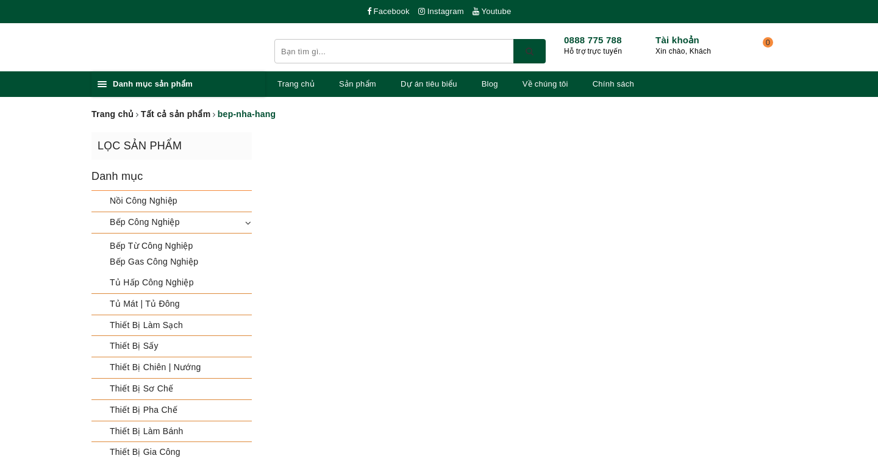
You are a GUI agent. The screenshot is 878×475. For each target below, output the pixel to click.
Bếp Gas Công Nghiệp (154, 261)
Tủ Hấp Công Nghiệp (152, 282)
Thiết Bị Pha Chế (143, 410)
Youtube (492, 11)
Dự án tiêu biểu (429, 83)
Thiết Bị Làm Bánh (147, 431)
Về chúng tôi (545, 83)
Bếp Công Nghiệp (145, 222)
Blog (490, 83)
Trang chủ (296, 83)
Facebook (388, 11)
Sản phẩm (357, 83)
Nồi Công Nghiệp (143, 200)
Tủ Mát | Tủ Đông (145, 304)
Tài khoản (677, 40)
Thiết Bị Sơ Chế (141, 388)
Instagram (441, 11)
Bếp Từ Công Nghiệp (151, 246)
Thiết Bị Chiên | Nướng (155, 367)
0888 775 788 (593, 40)
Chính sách (613, 83)
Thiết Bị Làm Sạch (146, 325)
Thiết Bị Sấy (134, 346)
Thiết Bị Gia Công (145, 452)
